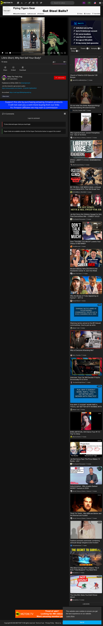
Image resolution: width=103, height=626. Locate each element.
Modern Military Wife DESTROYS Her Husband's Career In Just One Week (84, 270)
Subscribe (59, 77)
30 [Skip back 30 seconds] (51, 52)
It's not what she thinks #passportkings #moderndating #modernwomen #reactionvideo (85, 108)
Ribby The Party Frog (14, 77)
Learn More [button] (70, 616)
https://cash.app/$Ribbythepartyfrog (20, 92)
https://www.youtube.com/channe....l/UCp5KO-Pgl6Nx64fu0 (19, 88)
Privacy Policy (49, 623)
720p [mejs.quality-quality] (61, 53)
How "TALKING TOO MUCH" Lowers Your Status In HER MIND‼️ (85, 242)
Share (5, 68)
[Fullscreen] (65, 53)
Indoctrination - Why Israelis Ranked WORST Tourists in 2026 (83, 487)
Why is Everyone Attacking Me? (82, 350)
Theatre (83, 48)
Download (23, 68)
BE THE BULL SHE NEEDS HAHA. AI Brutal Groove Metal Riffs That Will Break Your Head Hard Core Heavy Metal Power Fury (85, 189)
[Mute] (58, 53)
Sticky (73, 51)
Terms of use (40, 623)
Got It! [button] (82, 622)
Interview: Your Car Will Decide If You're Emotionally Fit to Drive (85, 378)
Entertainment (25, 83)
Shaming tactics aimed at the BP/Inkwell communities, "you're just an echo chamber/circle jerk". (85, 325)
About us (58, 623)
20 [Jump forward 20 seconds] (54, 52)
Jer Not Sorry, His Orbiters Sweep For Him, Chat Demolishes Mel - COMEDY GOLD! (86, 215)
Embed (13, 68)
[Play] (3, 53)
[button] (94, 3)
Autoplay (94, 48)
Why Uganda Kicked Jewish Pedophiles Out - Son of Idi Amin (85, 134)
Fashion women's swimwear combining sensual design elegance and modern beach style (85, 543)
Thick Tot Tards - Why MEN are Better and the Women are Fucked (85, 514)
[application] (34, 36)
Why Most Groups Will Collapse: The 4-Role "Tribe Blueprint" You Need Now (84, 569)
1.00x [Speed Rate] (48, 53)
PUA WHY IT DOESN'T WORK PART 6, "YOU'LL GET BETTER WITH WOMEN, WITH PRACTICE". (86, 407)
